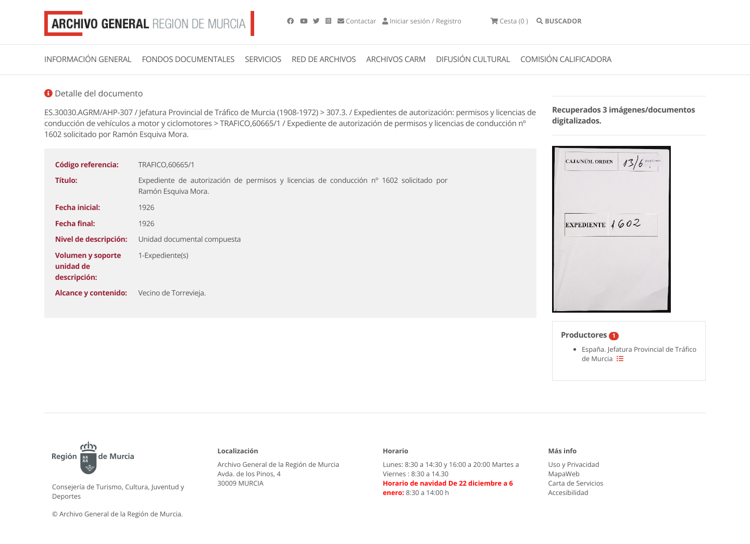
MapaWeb (564, 473)
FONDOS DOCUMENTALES (188, 59)
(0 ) (509, 21)
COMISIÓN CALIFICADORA (565, 59)
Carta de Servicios (576, 483)
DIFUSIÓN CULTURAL (473, 59)
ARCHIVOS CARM (396, 59)
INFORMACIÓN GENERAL (87, 59)
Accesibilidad (568, 492)
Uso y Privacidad (573, 464)
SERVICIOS (263, 59)
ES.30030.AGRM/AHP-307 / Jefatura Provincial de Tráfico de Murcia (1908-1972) (181, 112)
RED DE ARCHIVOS (324, 59)
